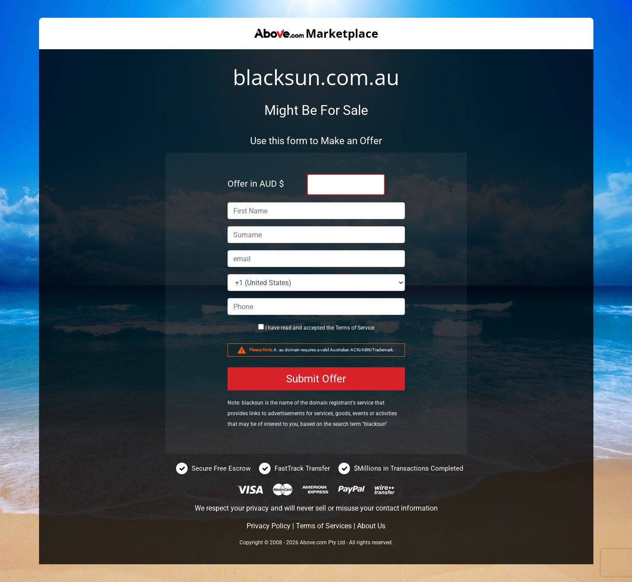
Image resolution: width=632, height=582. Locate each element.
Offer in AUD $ (256, 183)
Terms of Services (324, 526)
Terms (342, 328)
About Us (371, 526)
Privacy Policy (268, 526)
